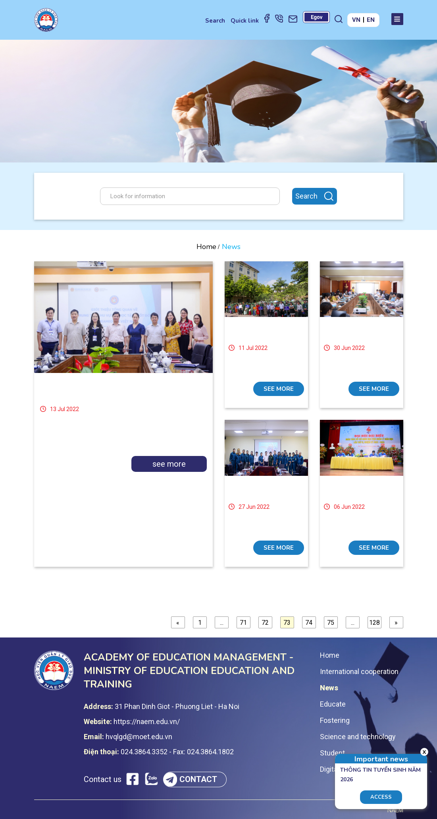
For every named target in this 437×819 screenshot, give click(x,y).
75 (330, 622)
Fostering (335, 720)
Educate (333, 704)
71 (243, 622)
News (329, 688)
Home (206, 246)
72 (265, 622)
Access (381, 797)
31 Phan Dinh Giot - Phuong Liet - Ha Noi (177, 706)
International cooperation (359, 671)
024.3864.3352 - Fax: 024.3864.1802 (177, 752)
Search (215, 21)
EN (371, 19)
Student (332, 753)
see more (169, 464)
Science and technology (358, 736)
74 (308, 622)
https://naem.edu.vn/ (147, 721)
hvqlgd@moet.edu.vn (139, 736)
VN (356, 19)
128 (374, 622)
